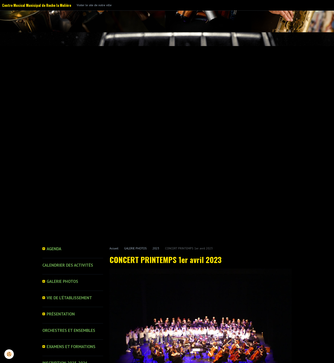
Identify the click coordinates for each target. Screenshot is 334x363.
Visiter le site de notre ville (94, 5)
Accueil (113, 248)
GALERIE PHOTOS (135, 248)
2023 (156, 248)
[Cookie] (9, 354)
